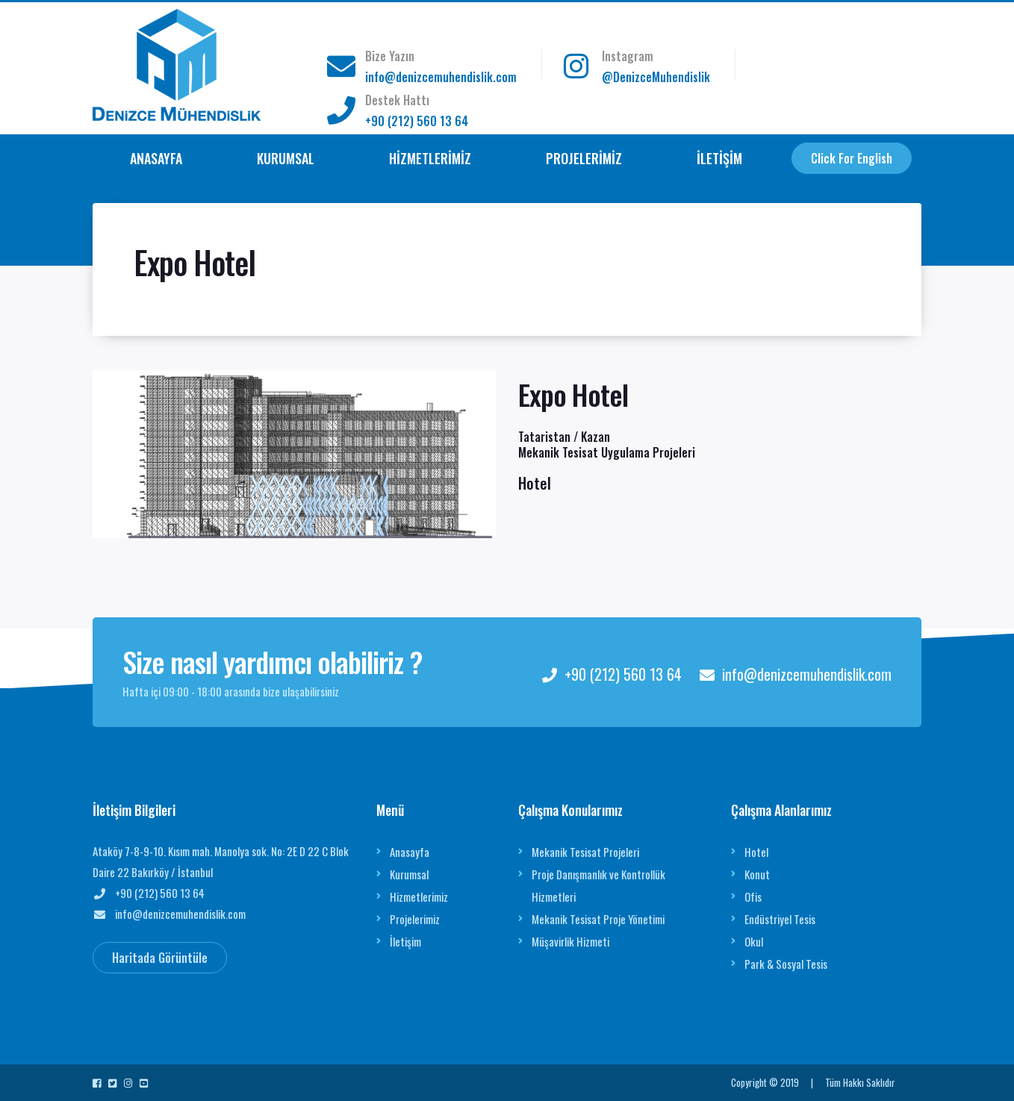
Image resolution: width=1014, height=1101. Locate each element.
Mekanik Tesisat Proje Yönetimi (598, 919)
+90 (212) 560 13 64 (416, 121)
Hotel (756, 851)
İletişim (405, 941)
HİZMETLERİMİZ (430, 158)
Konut (757, 874)
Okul (753, 941)
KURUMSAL (285, 158)
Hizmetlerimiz (419, 896)
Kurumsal (409, 874)
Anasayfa (409, 851)
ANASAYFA (156, 158)
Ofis (753, 896)
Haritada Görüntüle (160, 958)
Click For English (851, 158)
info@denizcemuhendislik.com (441, 77)
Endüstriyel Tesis (779, 919)
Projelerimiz (415, 919)
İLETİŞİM (719, 158)
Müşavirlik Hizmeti (570, 941)
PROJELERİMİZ (584, 158)
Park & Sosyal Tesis (785, 963)
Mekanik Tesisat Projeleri (585, 851)
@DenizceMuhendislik (656, 77)
